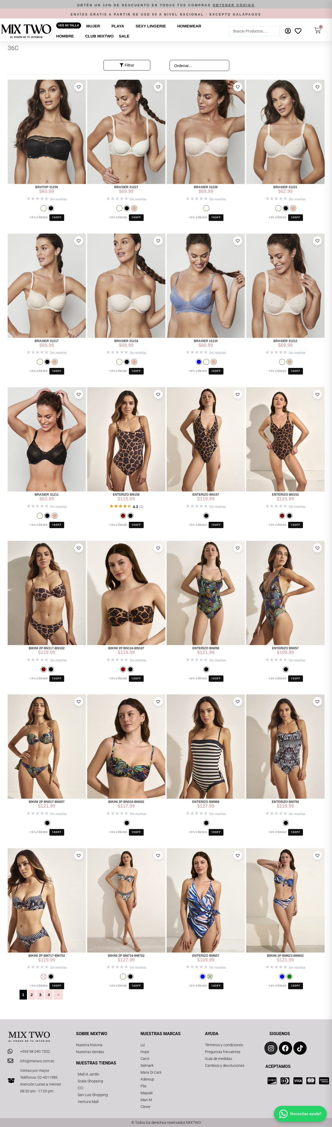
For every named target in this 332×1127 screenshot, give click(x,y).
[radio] (43, 208)
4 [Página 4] (49, 994)
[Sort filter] (199, 65)
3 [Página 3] (40, 994)
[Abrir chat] (300, 1114)
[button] (166, 5)
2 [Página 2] (32, 994)
